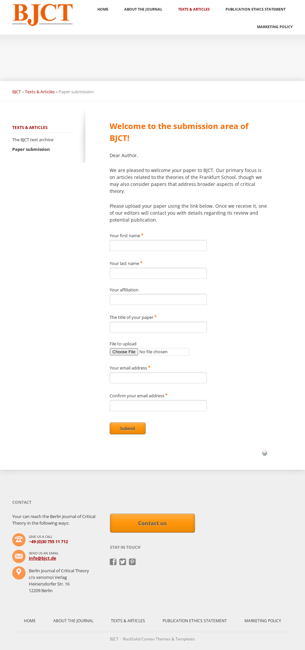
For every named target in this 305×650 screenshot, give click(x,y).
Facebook (113, 562)
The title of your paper (133, 317)
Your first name (127, 235)
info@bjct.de (42, 558)
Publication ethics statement (255, 9)
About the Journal (143, 9)
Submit (127, 428)
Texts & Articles (194, 9)
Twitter (123, 562)
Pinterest (132, 562)
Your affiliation (124, 290)
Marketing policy (275, 26)
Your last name (126, 263)
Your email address (130, 367)
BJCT (16, 92)
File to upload (123, 344)
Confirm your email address (139, 395)
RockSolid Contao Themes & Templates (159, 639)
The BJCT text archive (32, 140)
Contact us (152, 523)
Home (102, 9)
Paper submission (31, 149)
